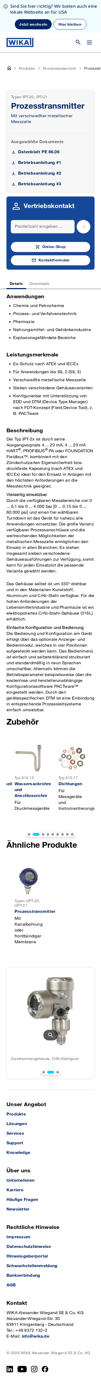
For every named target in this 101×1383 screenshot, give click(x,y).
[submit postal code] (83, 226)
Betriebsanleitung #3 (39, 184)
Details (16, 283)
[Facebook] (45, 1369)
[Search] (42, 226)
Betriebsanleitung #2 (39, 173)
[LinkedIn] (9, 1369)
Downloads (39, 283)
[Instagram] (34, 1369)
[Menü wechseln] (89, 42)
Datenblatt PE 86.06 (39, 152)
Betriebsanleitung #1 (39, 162)
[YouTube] (22, 1369)
